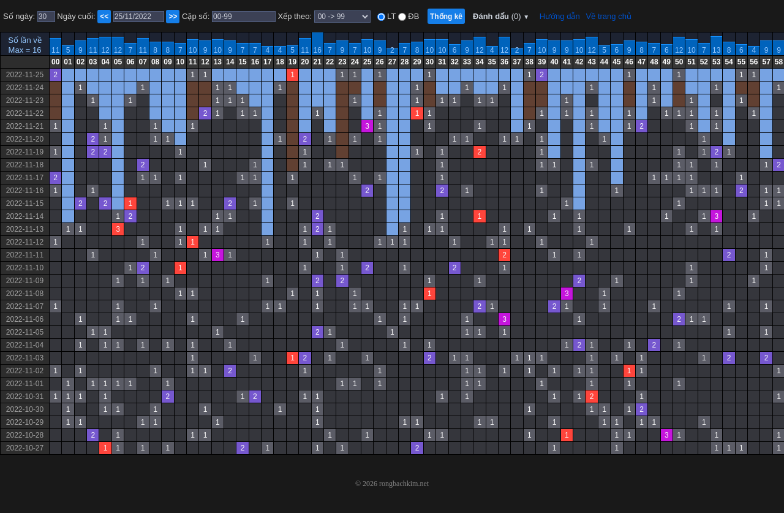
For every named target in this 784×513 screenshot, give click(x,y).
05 (118, 62)
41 (567, 62)
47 (642, 62)
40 (554, 62)
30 (430, 62)
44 (604, 62)
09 (168, 62)
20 (305, 62)
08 (155, 62)
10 (193, 50)
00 (55, 62)
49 (667, 62)
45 (616, 62)
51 (691, 62)
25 (367, 62)
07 (143, 62)
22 (330, 62)
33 (467, 62)
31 (442, 62)
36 (504, 62)
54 (729, 62)
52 (704, 62)
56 (754, 62)
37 (517, 62)
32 (455, 62)
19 (292, 62)
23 (342, 62)
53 (716, 62)
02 (81, 62)
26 (379, 62)
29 (417, 62)
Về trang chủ (608, 16)
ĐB (413, 16)
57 (766, 62)
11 (55, 50)
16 (318, 50)
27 (392, 62)
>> (172, 16)
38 (529, 62)
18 (280, 62)
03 (93, 62)
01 (68, 62)
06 (130, 62)
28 (405, 62)
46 (629, 62)
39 (542, 62)
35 (492, 62)
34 (479, 62)
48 (654, 62)
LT (390, 16)
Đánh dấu (501, 16)
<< (104, 16)
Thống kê (446, 16)
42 (579, 62)
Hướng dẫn (560, 16)
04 (105, 62)
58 (779, 62)
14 (230, 62)
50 (679, 62)
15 (242, 62)
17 (267, 62)
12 (105, 50)
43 (591, 62)
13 (716, 50)
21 (318, 62)
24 (355, 62)
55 (741, 62)
